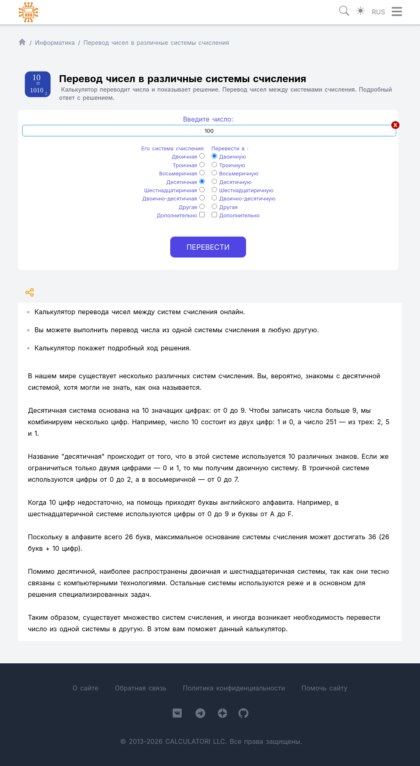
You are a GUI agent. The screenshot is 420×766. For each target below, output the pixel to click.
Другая (191, 207)
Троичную (228, 165)
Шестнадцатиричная (174, 190)
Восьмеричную (235, 173)
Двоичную (229, 157)
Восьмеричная (182, 173)
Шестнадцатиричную (243, 190)
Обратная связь (141, 688)
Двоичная (188, 157)
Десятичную (231, 182)
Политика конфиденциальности (234, 688)
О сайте (85, 688)
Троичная (189, 165)
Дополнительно (181, 215)
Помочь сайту (324, 688)
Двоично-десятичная (173, 199)
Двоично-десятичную (244, 199)
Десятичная (185, 182)
